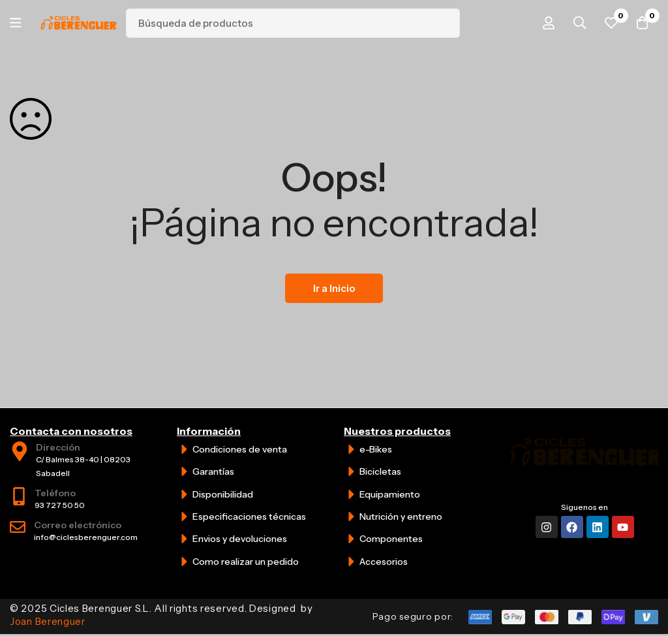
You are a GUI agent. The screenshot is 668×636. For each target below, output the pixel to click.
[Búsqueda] (448, 22)
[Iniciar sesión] (543, 23)
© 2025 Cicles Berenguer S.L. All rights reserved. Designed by (161, 615)
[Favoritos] (608, 23)
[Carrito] (641, 23)
